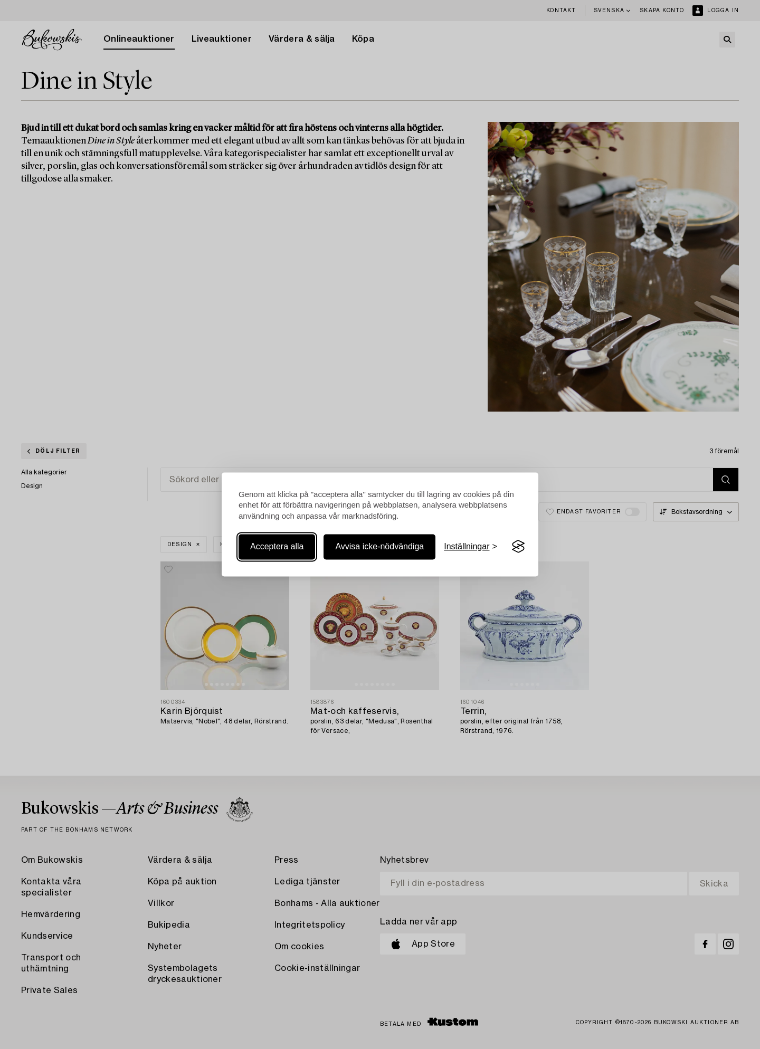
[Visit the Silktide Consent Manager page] (518, 546)
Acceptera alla (276, 546)
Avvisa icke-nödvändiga (379, 546)
